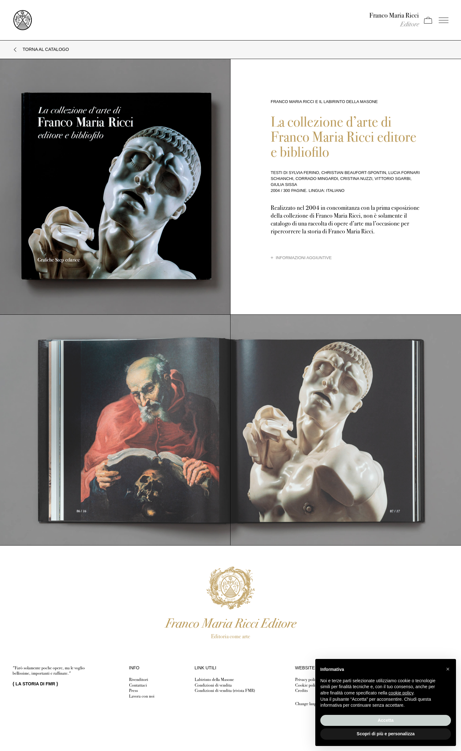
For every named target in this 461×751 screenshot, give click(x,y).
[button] (448, 669)
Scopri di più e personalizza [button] (386, 733)
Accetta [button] (386, 720)
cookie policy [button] (400, 692)
